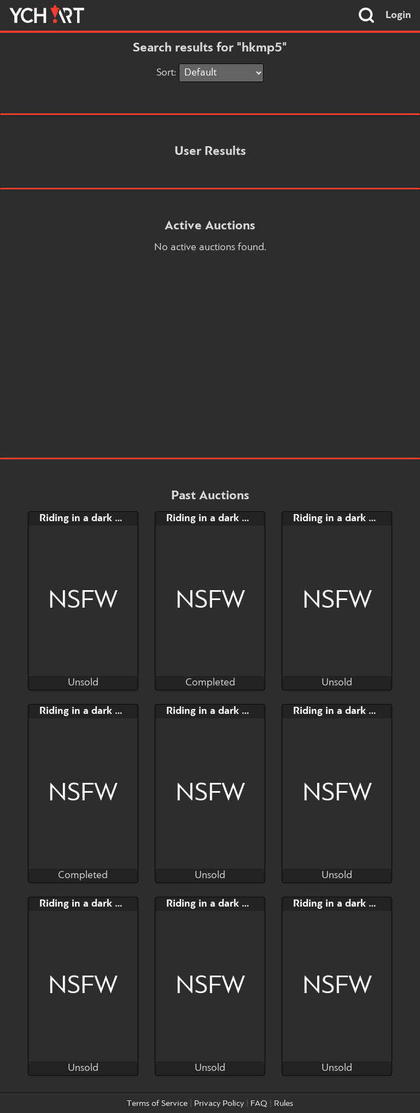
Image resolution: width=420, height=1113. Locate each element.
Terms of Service (157, 1103)
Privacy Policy (219, 1103)
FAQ (258, 1103)
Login (398, 15)
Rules (283, 1103)
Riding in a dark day (85, 518)
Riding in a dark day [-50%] (101, 903)
